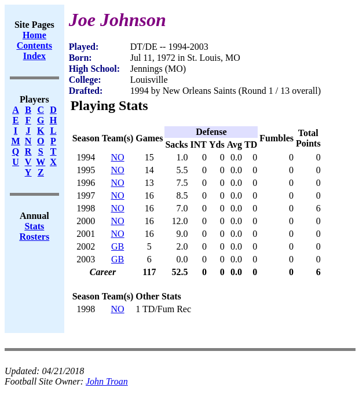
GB (117, 246)
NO (117, 157)
